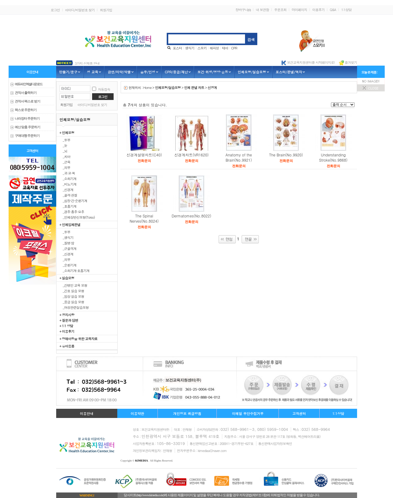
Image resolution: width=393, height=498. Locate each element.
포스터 (177, 48)
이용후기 (318, 9)
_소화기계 (68, 178)
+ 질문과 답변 (69, 320)
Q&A (333, 9)
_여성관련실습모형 (74, 307)
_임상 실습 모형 (72, 296)
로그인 (55, 10)
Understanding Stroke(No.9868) (333, 157)
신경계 (212, 87)
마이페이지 (299, 9)
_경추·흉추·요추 (72, 211)
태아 (225, 48)
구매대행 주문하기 (27, 135)
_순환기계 (68, 265)
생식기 (189, 48)
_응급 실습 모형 (72, 302)
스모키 (202, 48)
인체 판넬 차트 (194, 87)
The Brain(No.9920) (286, 154)
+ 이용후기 (67, 331)
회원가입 (106, 10)
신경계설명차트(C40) (144, 154)
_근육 (65, 162)
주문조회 (280, 9)
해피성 (214, 48)
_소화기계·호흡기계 (75, 270)
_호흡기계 (68, 206)
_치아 (65, 156)
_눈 (63, 145)
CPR (234, 48)
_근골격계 (68, 248)
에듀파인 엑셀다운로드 (29, 84)
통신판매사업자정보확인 (275, 443)
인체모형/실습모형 (168, 87)
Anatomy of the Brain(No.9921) (238, 157)
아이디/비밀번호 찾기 (80, 10)
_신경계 (66, 189)
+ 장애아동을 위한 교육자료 (78, 338)
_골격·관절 (68, 195)
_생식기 (66, 237)
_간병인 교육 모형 (74, 285)
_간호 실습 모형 (72, 291)
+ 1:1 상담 (66, 326)
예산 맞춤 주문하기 (27, 127)
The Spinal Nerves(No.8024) (144, 218)
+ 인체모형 (67, 132)
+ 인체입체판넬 (70, 224)
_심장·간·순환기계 (74, 200)
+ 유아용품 (67, 346)
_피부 (65, 167)
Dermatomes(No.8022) (191, 215)
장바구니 (243, 9)
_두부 (65, 140)
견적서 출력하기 (26, 92)
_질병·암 (67, 243)
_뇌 (63, 151)
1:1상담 (346, 9)
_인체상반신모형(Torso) (77, 217)
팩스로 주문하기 (26, 110)
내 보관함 (262, 9)
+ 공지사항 (67, 314)
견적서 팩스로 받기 (27, 101)
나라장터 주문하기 (27, 118)
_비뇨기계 (68, 184)
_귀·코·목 (67, 173)
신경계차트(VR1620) (191, 154)
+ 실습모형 (67, 278)
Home (147, 87)
